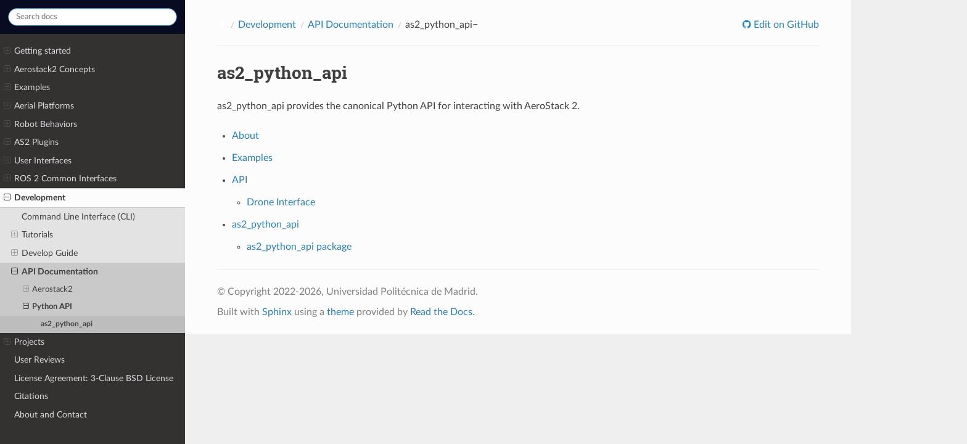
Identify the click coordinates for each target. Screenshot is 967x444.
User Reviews (39, 359)
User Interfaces (38, 160)
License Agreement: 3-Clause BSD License (93, 378)
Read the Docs (441, 312)
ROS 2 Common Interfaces (60, 178)
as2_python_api (67, 324)
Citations (31, 396)
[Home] (220, 24)
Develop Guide (44, 253)
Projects (24, 342)
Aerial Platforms (39, 106)
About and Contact (50, 414)
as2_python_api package (299, 247)
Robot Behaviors (40, 124)
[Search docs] (92, 17)
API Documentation (54, 272)
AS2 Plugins (31, 142)
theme (340, 312)
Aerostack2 (48, 289)
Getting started (37, 51)
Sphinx (277, 312)
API (239, 180)
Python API (48, 307)
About (245, 136)
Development (34, 198)
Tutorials (32, 234)
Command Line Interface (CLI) (78, 216)
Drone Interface (281, 202)
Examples (27, 87)
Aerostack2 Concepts (49, 69)
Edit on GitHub (785, 25)
